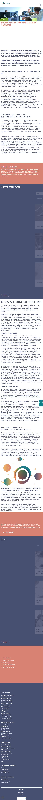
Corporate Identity (5, 728)
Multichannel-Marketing (6, 700)
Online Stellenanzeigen (6, 781)
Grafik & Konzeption (8, 661)
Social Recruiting (4, 780)
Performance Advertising (6, 704)
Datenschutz (21, 793)
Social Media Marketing (6, 705)
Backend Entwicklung (5, 747)
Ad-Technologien (4, 755)
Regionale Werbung (5, 714)
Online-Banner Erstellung (6, 733)
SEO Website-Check (5, 760)
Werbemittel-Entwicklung (6, 753)
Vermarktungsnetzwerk (6, 699)
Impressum (21, 790)
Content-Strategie (5, 771)
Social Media (4, 768)
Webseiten (3, 758)
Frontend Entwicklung (6, 745)
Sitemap (21, 794)
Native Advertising (5, 770)
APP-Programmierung (6, 752)
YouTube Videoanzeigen (6, 718)
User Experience (4, 727)
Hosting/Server (4, 756)
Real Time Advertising (5, 715)
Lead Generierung (5, 709)
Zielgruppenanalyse (5, 735)
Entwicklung (6, 663)
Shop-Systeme (4, 750)
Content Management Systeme (8, 748)
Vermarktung (6, 658)
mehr (5, 295)
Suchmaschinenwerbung (6, 702)
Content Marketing (5, 773)
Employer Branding (8, 667)
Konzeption (3, 730)
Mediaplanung (4, 737)
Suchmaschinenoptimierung (7, 695)
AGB (21, 791)
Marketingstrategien (5, 732)
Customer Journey (5, 697)
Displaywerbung (4, 710)
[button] (2, 797)
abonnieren (8, 533)
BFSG (2, 761)
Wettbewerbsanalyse (5, 707)
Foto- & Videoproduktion (6, 717)
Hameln (33, 396)
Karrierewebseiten (5, 783)
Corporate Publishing (9, 665)
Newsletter (3, 712)
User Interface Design (5, 725)
